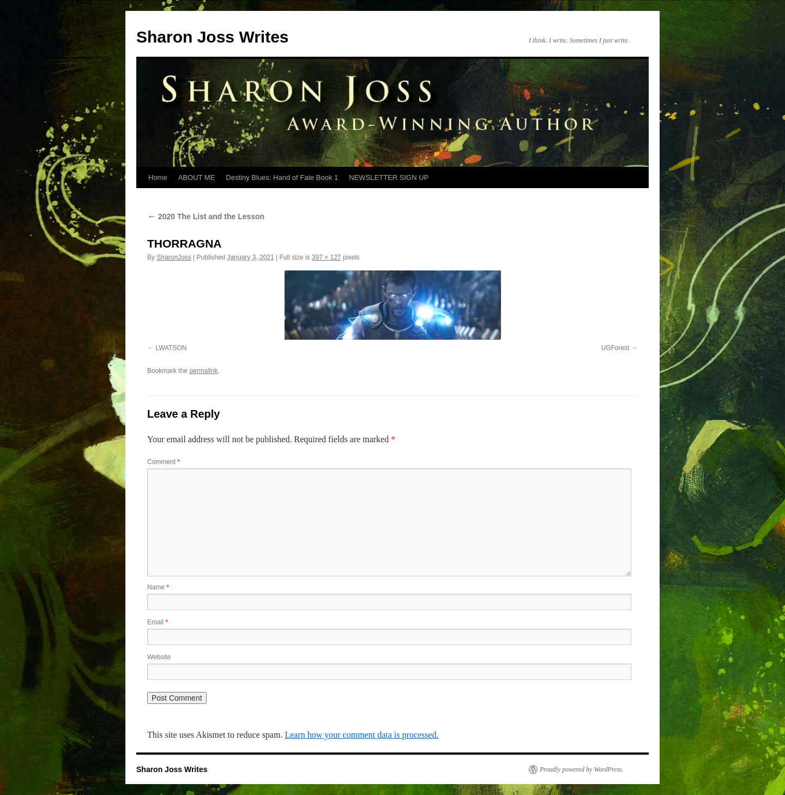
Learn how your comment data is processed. (361, 734)
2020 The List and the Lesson (205, 216)
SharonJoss (173, 257)
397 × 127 (326, 257)
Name (158, 587)
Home (157, 177)
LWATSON (170, 348)
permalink (203, 371)
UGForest (615, 348)
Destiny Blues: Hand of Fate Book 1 (282, 177)
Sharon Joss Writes (212, 37)
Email (157, 622)
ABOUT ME (196, 177)
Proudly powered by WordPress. (582, 769)
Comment (163, 462)
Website (159, 657)
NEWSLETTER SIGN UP (388, 177)
